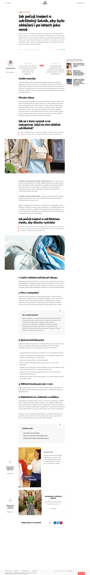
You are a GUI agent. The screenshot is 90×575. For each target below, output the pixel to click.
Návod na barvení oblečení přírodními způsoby (36, 471)
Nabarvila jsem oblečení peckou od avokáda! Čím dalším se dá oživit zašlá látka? (79, 106)
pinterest (64, 49)
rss (73, 571)
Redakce (16, 570)
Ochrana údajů (25, 570)
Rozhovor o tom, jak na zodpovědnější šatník (35, 469)
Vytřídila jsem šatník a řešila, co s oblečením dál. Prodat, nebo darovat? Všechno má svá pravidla (78, 115)
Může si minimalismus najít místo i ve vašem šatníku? (78, 98)
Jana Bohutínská (35, 49)
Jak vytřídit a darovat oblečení (31, 466)
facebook (60, 49)
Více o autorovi (10, 105)
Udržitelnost (27, 12)
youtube (71, 571)
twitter (62, 49)
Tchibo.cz (34, 570)
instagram (68, 571)
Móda (21, 12)
